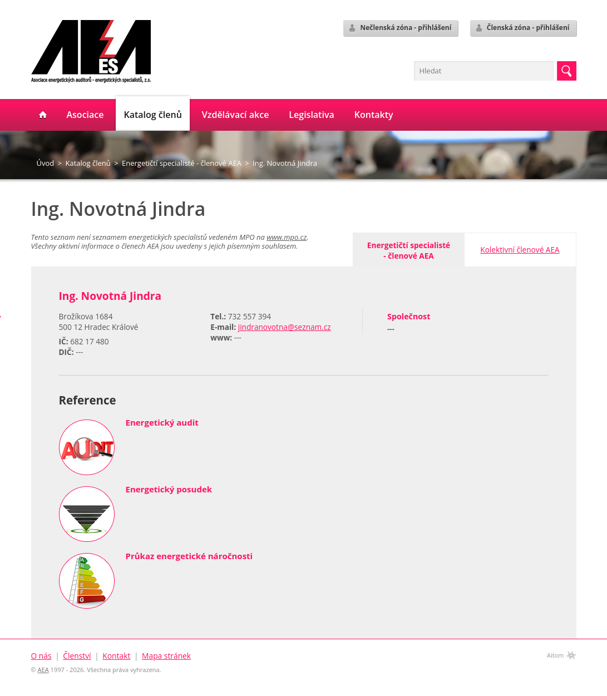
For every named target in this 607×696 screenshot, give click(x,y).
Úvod (46, 163)
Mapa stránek (166, 655)
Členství (77, 655)
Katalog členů (87, 163)
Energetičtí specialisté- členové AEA (408, 250)
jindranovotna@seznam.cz (284, 327)
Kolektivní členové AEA (519, 249)
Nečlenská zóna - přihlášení (399, 28)
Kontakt (116, 655)
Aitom (555, 655)
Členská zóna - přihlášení (522, 28)
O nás (41, 655)
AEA (43, 669)
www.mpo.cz (287, 237)
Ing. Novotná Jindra (285, 163)
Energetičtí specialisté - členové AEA (181, 163)
